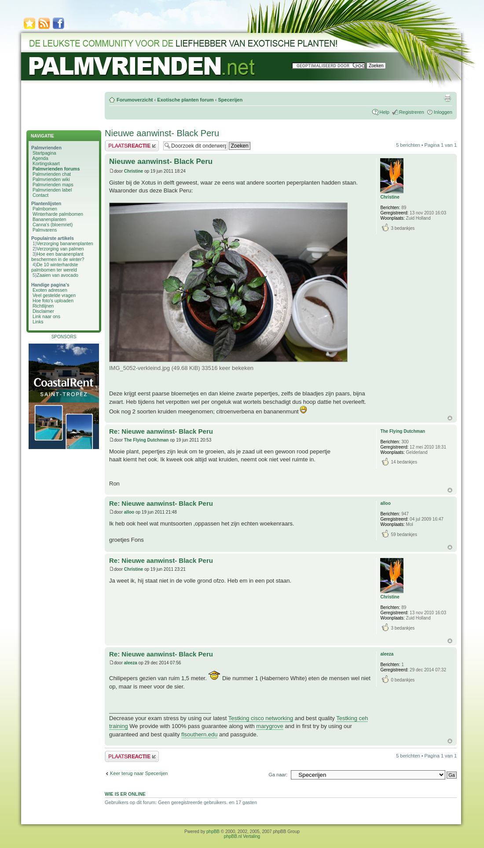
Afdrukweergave (447, 98)
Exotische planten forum (185, 99)
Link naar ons (46, 316)
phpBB (213, 831)
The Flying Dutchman (146, 440)
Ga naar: (277, 774)
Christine (133, 171)
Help (384, 112)
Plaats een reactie (132, 145)
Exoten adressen (50, 290)
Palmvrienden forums (56, 168)
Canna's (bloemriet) (53, 224)
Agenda (40, 158)
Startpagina (44, 153)
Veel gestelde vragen (54, 295)
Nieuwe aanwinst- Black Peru (162, 133)
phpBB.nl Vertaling (242, 836)
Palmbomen (45, 208)
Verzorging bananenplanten (65, 243)
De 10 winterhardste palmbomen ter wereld (54, 267)
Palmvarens (45, 229)
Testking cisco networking (260, 718)
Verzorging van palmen (60, 248)
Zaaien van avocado (57, 275)
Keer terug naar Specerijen (139, 773)
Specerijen (230, 99)
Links (38, 321)
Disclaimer (43, 311)
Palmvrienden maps (53, 184)
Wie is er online (125, 794)
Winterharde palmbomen (58, 214)
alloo (129, 512)
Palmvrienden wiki (51, 179)
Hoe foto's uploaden (53, 300)
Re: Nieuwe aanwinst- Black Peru (161, 431)
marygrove (269, 726)
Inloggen (443, 112)
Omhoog (449, 418)
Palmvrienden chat (52, 174)
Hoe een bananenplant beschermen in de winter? (57, 256)
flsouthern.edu (199, 734)
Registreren (411, 112)
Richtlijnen (43, 305)
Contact (40, 195)
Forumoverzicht (135, 99)
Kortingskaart (46, 163)
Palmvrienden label (52, 189)
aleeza (130, 662)
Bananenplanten (49, 219)
